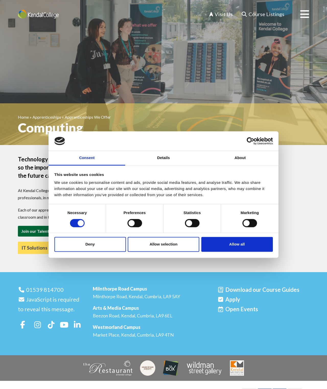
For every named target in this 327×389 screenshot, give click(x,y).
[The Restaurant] (107, 368)
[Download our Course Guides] (258, 289)
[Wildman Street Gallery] (204, 368)
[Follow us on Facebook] (23, 324)
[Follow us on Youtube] (64, 324)
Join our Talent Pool (40, 231)
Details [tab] (163, 158)
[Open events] (237, 309)
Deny (90, 244)
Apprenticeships (46, 117)
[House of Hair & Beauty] (147, 368)
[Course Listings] (262, 14)
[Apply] (228, 299)
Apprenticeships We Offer (88, 117)
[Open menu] (300, 14)
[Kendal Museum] (237, 368)
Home (23, 117)
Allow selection (163, 244)
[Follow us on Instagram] (38, 324)
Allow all (237, 244)
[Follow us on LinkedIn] (77, 324)
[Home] (38, 14)
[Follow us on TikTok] (51, 324)
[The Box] (170, 368)
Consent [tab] (87, 158)
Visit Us (221, 14)
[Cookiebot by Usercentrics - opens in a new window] (250, 141)
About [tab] (240, 158)
